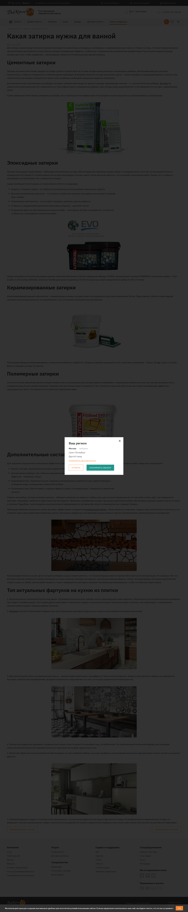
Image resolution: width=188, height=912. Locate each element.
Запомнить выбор (100, 467)
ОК (179, 908)
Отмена (76, 467)
